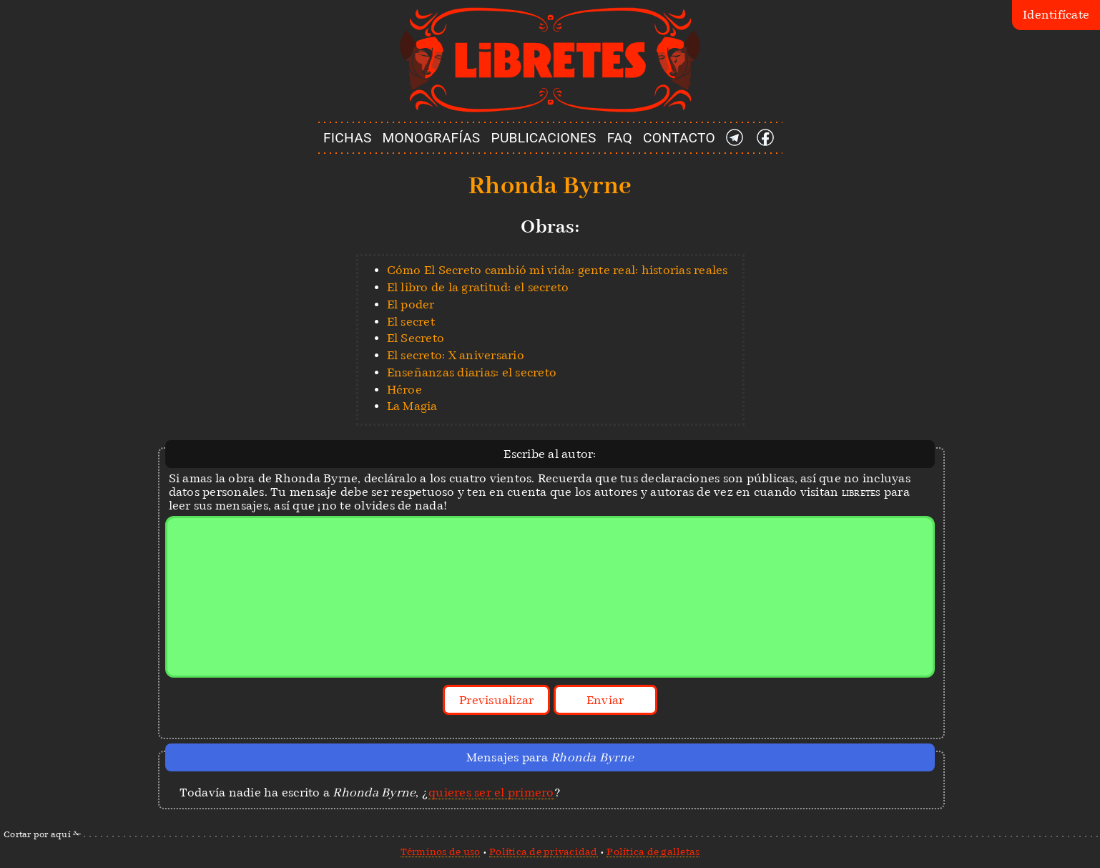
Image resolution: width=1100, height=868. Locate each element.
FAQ (619, 138)
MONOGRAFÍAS (432, 138)
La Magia (412, 406)
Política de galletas (653, 851)
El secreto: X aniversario (455, 355)
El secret (411, 321)
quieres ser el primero (491, 792)
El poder (411, 304)
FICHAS (347, 138)
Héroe (404, 389)
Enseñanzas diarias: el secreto (472, 372)
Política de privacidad (543, 851)
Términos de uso (441, 851)
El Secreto (416, 338)
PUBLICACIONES (543, 138)
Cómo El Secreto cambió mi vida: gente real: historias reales (557, 270)
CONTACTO (679, 138)
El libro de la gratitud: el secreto (478, 287)
